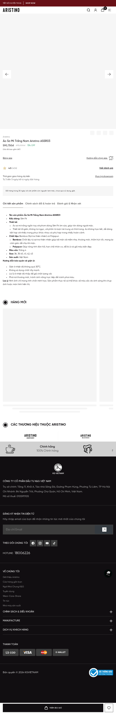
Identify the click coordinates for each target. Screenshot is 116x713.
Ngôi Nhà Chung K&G (13, 587)
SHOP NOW (30, 3)
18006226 (22, 553)
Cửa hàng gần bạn (12, 582)
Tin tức (6, 601)
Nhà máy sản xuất (12, 605)
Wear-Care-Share (12, 596)
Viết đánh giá (106, 168)
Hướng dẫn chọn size (100, 158)
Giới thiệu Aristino (11, 577)
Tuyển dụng (8, 591)
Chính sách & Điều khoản (18, 611)
